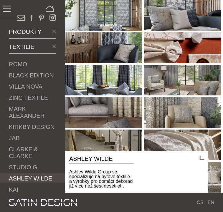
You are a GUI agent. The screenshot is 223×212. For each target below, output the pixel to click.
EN (211, 202)
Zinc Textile (28, 98)
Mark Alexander (26, 112)
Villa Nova (25, 86)
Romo (18, 64)
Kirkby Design (31, 127)
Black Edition (31, 75)
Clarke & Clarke (23, 152)
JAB (14, 138)
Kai (13, 189)
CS (200, 202)
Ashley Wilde (30, 178)
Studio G (23, 167)
